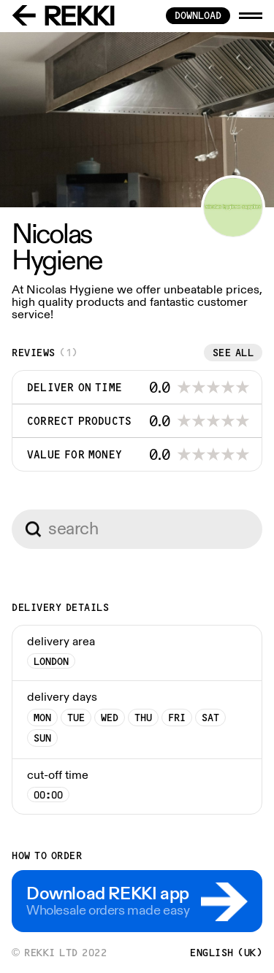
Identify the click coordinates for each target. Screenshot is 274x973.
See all (233, 352)
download (198, 15)
